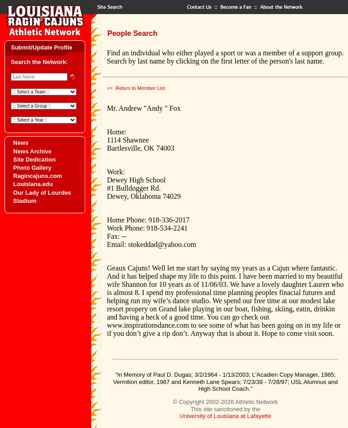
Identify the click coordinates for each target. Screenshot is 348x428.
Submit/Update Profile (41, 47)
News (21, 142)
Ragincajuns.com (37, 175)
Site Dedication (34, 159)
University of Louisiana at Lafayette (225, 416)
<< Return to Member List (136, 88)
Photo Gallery (32, 167)
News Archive (32, 151)
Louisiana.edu (33, 184)
